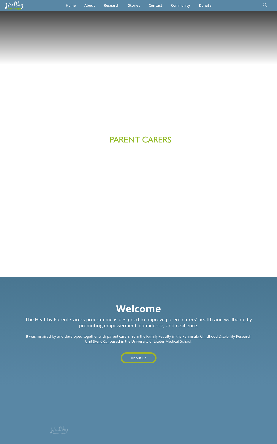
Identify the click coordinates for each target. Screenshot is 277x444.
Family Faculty (158, 336)
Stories (134, 5)
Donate (205, 5)
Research (111, 5)
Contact (155, 5)
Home (71, 5)
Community (180, 5)
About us (138, 357)
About (89, 5)
